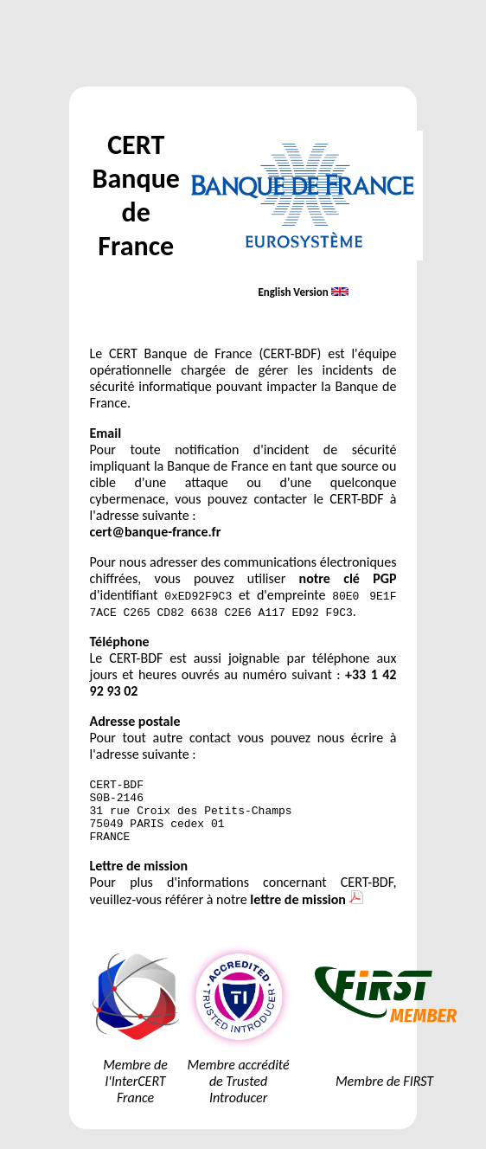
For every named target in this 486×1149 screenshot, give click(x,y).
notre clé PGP (348, 578)
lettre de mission (306, 912)
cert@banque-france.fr (155, 531)
